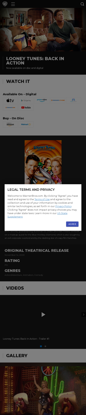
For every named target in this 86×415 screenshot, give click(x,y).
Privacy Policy (63, 206)
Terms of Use (42, 199)
